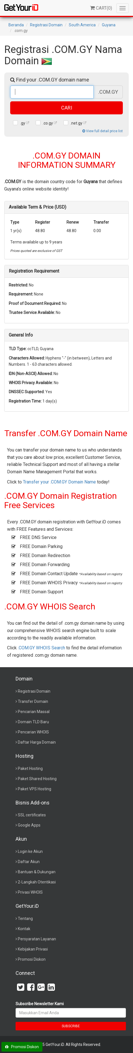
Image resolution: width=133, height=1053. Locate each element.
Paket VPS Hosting (34, 789)
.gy (22, 123)
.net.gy (76, 123)
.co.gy (48, 123)
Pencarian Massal (34, 711)
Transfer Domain (33, 701)
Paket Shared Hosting (37, 778)
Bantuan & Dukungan (36, 872)
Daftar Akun (29, 861)
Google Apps (29, 825)
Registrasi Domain (46, 25)
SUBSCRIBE (71, 1026)
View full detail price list (102, 131)
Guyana (108, 25)
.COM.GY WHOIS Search (41, 647)
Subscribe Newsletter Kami (40, 1003)
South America (82, 25)
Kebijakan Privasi (33, 949)
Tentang (25, 918)
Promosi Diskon (32, 959)
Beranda (16, 25)
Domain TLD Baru (33, 722)
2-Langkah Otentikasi (37, 882)
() (101, 8)
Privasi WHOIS (30, 892)
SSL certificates (32, 815)
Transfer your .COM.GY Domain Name (59, 482)
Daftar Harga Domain (37, 742)
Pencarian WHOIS (33, 732)
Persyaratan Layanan (37, 939)
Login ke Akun (30, 851)
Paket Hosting (30, 768)
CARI (66, 108)
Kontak (24, 928)
